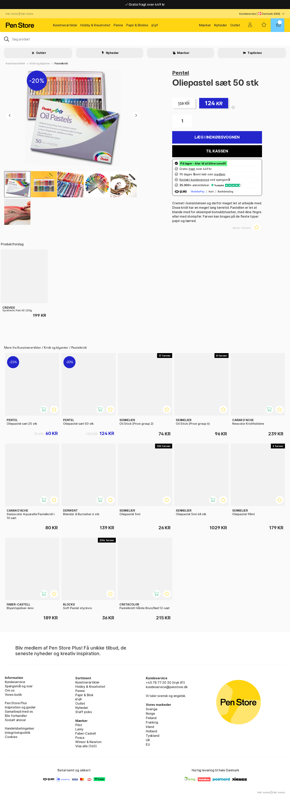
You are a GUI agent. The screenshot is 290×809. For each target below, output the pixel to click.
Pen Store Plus (16, 703)
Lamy (79, 729)
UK (148, 740)
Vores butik (13, 695)
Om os (9, 690)
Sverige (151, 709)
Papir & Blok (84, 695)
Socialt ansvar (15, 720)
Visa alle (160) (85, 746)
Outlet (235, 25)
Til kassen (217, 151)
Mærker (205, 25)
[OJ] (145, 39)
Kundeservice (247, 13)
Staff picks (83, 712)
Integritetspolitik (17, 733)
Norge (150, 713)
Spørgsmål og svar (19, 686)
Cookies (11, 737)
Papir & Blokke (137, 25)
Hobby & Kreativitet (95, 25)
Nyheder (220, 25)
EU (148, 744)
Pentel (180, 73)
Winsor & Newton (88, 742)
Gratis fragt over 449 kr (145, 4)
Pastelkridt (61, 63)
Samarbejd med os (19, 711)
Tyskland (152, 736)
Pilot (78, 725)
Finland (151, 718)
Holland (151, 731)
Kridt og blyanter (40, 63)
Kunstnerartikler (65, 25)
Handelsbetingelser (19, 728)
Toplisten (254, 53)
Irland (150, 727)
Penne (118, 25)
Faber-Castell (85, 733)
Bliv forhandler (16, 716)
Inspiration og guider (20, 707)
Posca (79, 738)
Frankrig (152, 722)
